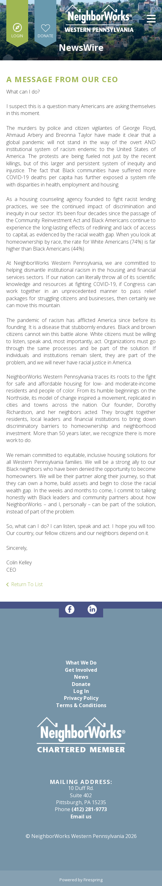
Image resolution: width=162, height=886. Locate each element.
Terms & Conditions (81, 705)
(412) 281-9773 (89, 809)
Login (17, 36)
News (81, 676)
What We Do (81, 662)
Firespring (93, 880)
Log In (81, 691)
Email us (81, 816)
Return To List (27, 584)
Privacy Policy (81, 698)
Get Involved (81, 669)
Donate (45, 36)
